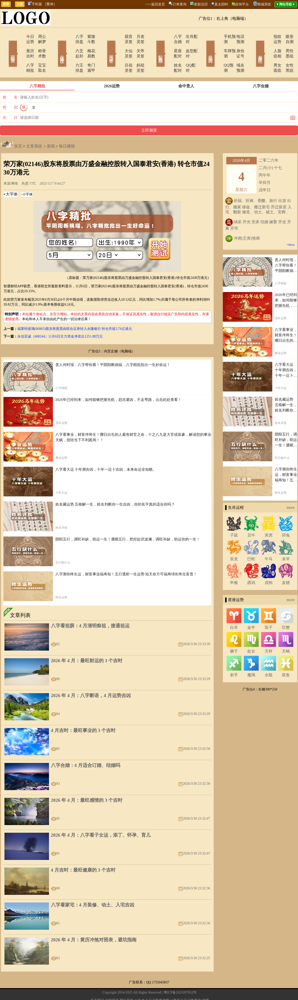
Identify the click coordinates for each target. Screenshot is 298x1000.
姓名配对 (168, 55)
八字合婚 (168, 36)
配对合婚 (154, 46)
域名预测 (237, 55)
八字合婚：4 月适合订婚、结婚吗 (85, 749)
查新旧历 (201, 4)
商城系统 (264, 4)
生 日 (10, 102)
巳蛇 (251, 543)
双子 (269, 612)
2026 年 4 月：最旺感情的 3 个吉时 (87, 784)
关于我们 (97, 985)
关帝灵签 (138, 46)
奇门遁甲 (88, 55)
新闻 (51, 130)
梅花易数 (88, 46)
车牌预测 (218, 46)
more (291, 492)
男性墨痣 (286, 46)
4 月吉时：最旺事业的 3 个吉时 (83, 714)
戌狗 (269, 567)
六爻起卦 (69, 46)
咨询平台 (242, 4)
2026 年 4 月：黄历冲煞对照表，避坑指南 (94, 924)
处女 (251, 636)
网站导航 (127, 985)
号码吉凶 (203, 46)
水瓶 (269, 659)
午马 (269, 543)
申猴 (234, 567)
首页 (18, 130)
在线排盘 (55, 46)
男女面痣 (267, 55)
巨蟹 (286, 612)
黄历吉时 (20, 46)
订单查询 (179, 4)
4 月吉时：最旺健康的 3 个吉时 (83, 854)
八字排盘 (69, 36)
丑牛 (251, 519)
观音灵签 (119, 36)
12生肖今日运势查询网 (152, 985)
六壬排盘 (69, 55)
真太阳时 (221, 4)
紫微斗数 (88, 36)
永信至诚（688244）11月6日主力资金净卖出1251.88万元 (60, 321)
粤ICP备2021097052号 (180, 977)
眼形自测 (286, 36)
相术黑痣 (253, 46)
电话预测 (237, 36)
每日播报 (67, 130)
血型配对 (187, 46)
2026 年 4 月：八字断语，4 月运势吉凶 (91, 680)
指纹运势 (267, 36)
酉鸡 (251, 567)
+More (291, 229)
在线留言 (112, 985)
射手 (234, 659)
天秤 (269, 636)
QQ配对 (186, 55)
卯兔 (286, 519)
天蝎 (286, 636)
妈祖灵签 (138, 55)
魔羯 (251, 659)
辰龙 (234, 543)
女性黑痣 (286, 55)
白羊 (234, 612)
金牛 (251, 612)
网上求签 (104, 46)
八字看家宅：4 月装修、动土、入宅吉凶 (92, 889)
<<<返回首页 (155, 4)
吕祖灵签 (119, 55)
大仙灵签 (119, 46)
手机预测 (218, 36)
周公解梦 (39, 36)
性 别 (10, 92)
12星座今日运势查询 (185, 985)
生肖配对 (187, 36)
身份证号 (237, 46)
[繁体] (50, 4)
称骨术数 (39, 46)
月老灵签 (138, 36)
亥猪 (286, 567)
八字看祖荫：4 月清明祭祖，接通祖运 (90, 610)
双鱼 (286, 659)
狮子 (234, 636)
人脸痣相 (267, 46)
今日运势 (20, 36)
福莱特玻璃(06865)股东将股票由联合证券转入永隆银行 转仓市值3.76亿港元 (74, 313)
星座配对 (168, 46)
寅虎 (269, 519)
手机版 (35, 4)
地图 (205, 985)
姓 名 (10, 82)
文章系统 (34, 130)
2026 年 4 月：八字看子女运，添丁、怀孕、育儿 (101, 819)
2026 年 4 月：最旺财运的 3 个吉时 (87, 645)
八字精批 (20, 55)
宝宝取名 (39, 55)
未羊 (286, 543)
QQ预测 (216, 55)
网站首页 (5, 46)
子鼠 (234, 519)
